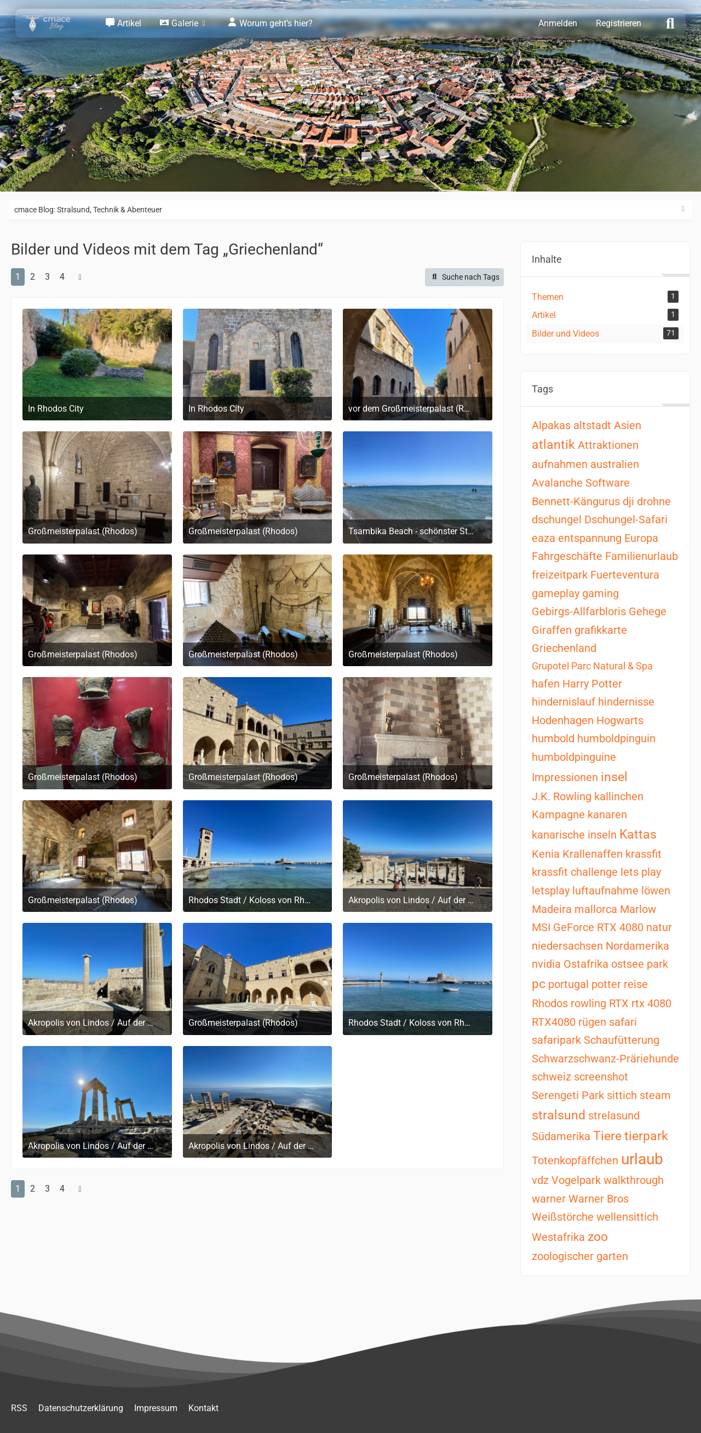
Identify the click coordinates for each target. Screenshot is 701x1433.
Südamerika (561, 1136)
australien (614, 464)
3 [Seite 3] (47, 276)
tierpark (646, 1136)
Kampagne (558, 814)
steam (655, 1095)
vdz (540, 1180)
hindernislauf (563, 701)
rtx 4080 (651, 1003)
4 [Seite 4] (62, 276)
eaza (543, 538)
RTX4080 (554, 1021)
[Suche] (670, 22)
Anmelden (557, 23)
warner (549, 1198)
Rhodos (550, 1003)
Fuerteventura (624, 574)
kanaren (607, 814)
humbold (553, 738)
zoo (598, 1236)
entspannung (590, 538)
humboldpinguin (616, 738)
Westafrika (558, 1237)
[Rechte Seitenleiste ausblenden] (682, 209)
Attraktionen (608, 445)
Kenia (546, 853)
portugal (568, 984)
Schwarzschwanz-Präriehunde (605, 1058)
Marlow (638, 909)
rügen (592, 1021)
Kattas (638, 834)
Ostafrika (586, 963)
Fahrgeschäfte (567, 556)
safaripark (556, 1040)
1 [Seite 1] (17, 276)
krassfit (643, 853)
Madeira (552, 909)
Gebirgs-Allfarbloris (579, 611)
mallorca (595, 909)
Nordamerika (637, 945)
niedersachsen (567, 945)
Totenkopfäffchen (575, 1160)
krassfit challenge (575, 872)
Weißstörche (563, 1216)
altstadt (592, 425)
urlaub (642, 1159)
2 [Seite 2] (32, 276)
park (657, 963)
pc (538, 983)
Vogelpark (576, 1180)
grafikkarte (600, 630)
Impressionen (565, 777)
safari (623, 1021)
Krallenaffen (592, 853)
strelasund (614, 1115)
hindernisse (626, 701)
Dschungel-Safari (626, 519)
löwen (655, 890)
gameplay (555, 593)
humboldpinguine (574, 757)
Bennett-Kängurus (576, 501)
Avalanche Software (581, 482)
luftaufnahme (605, 890)
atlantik (553, 444)
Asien (627, 425)
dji (628, 501)
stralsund (558, 1115)
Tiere (607, 1136)
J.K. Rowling (561, 796)
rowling (588, 1003)
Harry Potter (592, 683)
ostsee (627, 963)
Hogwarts (619, 720)
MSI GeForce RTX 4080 (587, 927)
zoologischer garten (580, 1256)
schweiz (551, 1076)
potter (606, 984)
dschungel (557, 519)
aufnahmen (560, 464)
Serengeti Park (568, 1095)
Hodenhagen (563, 720)
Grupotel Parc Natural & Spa (592, 666)
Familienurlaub (641, 556)
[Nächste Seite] (80, 277)
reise (636, 984)
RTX (619, 1003)
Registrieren (618, 23)
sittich (622, 1095)
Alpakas (551, 425)
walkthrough (634, 1180)
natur (659, 927)
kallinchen (618, 796)
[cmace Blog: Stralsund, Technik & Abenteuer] (54, 23)
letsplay (551, 890)
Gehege (647, 611)
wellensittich (627, 1216)
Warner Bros (598, 1198)
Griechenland (564, 648)
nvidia (546, 963)
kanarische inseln (574, 834)
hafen (546, 683)
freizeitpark (560, 574)
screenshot (601, 1076)
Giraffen (552, 630)
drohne (654, 501)
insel (614, 777)
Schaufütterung (621, 1040)
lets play (640, 872)
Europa (641, 538)
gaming (600, 593)
